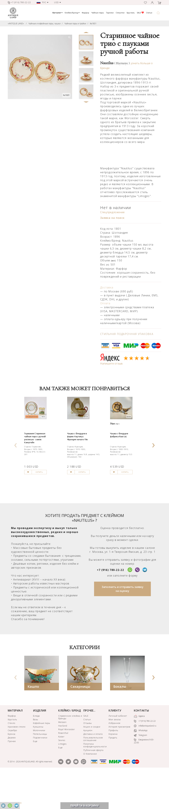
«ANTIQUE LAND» (16, 23)
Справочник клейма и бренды (70, 753)
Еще (35, 777)
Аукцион (87, 766)
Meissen (62, 758)
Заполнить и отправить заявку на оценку (122, 625)
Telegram (140, 771)
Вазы (35, 755)
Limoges (62, 780)
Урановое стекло (16, 763)
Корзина (113, 770)
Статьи (149, 12)
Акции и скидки (91, 763)
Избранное (114, 759)
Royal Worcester (66, 765)
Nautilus (115, 63)
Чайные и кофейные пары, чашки (44, 23)
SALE (140, 12)
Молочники (39, 766)
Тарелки (110, 12)
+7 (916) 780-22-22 (110, 606)
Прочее (12, 777)
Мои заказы (115, 755)
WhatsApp (140, 766)
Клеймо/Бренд (72, 12)
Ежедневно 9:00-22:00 (144, 777)
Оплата (105, 303)
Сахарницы (80, 723)
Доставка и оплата (92, 770)
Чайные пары (97, 12)
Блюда (36, 752)
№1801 (93, 23)
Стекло (11, 759)
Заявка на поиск (112, 218)
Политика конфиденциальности (95, 781)
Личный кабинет (118, 752)
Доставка (106, 287)
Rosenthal (63, 769)
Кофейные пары (41, 759)
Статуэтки (120, 12)
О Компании (90, 790)
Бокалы (119, 723)
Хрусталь (131, 12)
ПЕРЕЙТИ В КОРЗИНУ (84, 805)
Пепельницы (40, 770)
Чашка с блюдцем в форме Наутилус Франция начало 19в (83, 458)
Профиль (113, 766)
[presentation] (15, 461)
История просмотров (119, 763)
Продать (113, 774)
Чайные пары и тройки (75, 23)
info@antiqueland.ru (145, 762)
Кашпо (33, 723)
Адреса (139, 752)
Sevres (61, 776)
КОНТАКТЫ (141, 747)
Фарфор (85, 12)
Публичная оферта (93, 786)
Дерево (12, 774)
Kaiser (61, 773)
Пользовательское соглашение (93, 775)
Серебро (12, 766)
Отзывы (87, 759)
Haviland (62, 762)
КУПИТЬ (47, 513)
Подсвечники (40, 774)
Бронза (11, 770)
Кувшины (38, 763)
